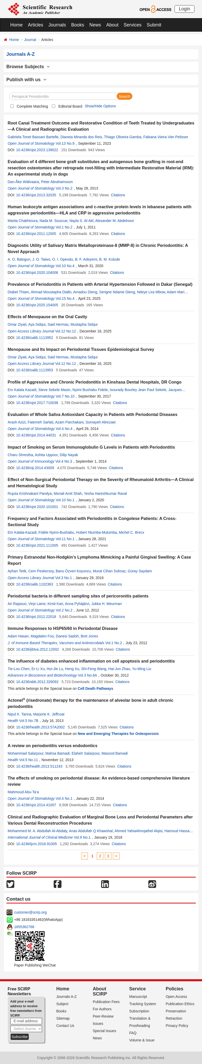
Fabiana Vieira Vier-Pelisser (165, 137)
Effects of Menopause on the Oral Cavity (47, 317)
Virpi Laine (37, 604)
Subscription (139, 1011)
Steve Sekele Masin (54, 390)
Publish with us (26, 79)
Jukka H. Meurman (106, 604)
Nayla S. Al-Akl (81, 221)
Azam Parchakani (69, 422)
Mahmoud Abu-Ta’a (23, 792)
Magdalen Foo (42, 636)
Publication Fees (106, 1002)
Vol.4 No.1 (64, 798)
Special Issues (104, 1031)
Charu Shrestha (20, 455)
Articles (35, 24)
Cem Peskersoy (41, 571)
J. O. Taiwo (41, 259)
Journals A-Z (66, 997)
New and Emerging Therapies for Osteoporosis (118, 734)
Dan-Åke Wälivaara (23, 182)
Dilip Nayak (69, 455)
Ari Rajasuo (17, 604)
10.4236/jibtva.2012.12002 (37, 649)
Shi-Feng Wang (93, 669)
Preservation (176, 1011)
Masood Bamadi (114, 753)
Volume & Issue (141, 1040)
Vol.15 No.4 (65, 298)
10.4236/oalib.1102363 (34, 584)
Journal (30, 40)
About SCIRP (100, 991)
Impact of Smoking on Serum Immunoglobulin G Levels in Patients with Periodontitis (91, 447)
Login (184, 8)
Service (137, 988)
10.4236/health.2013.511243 (39, 766)
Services (133, 24)
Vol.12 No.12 (65, 331)
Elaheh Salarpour (85, 753)
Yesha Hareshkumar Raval (105, 493)
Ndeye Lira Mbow (151, 292)
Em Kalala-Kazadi (22, 532)
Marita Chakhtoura (23, 221)
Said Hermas (57, 324)
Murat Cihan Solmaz (109, 571)
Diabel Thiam (18, 292)
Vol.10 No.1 (65, 500)
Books (77, 24)
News (95, 24)
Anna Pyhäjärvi (77, 604)
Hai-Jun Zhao (119, 669)
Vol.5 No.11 (28, 760)
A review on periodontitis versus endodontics (52, 745)
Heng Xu (72, 669)
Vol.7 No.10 (65, 396)
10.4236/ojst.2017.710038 (37, 403)
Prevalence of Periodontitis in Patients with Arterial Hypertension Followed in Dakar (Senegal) (100, 284)
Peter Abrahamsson (57, 182)
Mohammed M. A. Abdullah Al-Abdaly (37, 831)
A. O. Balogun (19, 259)
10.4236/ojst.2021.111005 (37, 545)
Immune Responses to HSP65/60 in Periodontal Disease (63, 628)
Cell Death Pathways (95, 688)
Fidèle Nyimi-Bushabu (56, 532)
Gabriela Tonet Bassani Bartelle (33, 137)
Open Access (176, 997)
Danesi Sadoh (67, 636)
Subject (62, 1004)
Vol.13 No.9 (65, 143)
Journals (57, 24)
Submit (154, 24)
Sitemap (62, 1018)
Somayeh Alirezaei (101, 422)
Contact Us (65, 1026)
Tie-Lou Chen (19, 669)
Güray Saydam (140, 571)
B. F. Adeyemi (86, 259)
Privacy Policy (177, 1026)
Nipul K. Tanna (19, 714)
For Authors (102, 1009)
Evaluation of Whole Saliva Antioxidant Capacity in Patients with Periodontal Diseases (93, 414)
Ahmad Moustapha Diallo (51, 292)
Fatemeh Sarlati (40, 422)
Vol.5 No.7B (28, 721)
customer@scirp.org (30, 912)
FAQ (132, 1033)
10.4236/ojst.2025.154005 (37, 305)
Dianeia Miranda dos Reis (81, 137)
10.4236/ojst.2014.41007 (36, 805)
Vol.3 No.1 (63, 578)
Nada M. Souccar (53, 221)
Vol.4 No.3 (63, 461)
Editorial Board (70, 106)
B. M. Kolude (109, 259)
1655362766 (24, 927)
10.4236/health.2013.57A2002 (40, 727)
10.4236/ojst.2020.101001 (37, 507)
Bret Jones (89, 636)
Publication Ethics (180, 1004)
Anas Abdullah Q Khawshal (91, 831)
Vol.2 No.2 (64, 610)
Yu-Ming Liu (141, 669)
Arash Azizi (17, 422)
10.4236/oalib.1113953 (34, 370)
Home (16, 24)
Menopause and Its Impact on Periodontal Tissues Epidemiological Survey (81, 349)
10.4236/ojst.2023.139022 (37, 150)
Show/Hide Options (100, 106)
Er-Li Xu (38, 669)
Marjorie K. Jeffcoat (48, 714)
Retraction (174, 1018)
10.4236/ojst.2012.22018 (36, 617)
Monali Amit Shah (68, 493)
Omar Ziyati (17, 324)
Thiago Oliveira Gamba (122, 137)
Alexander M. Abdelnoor (114, 221)
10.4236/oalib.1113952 (34, 338)
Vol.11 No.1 (65, 539)
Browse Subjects (28, 66)
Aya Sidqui (37, 324)
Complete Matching (32, 106)
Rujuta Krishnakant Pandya (30, 493)
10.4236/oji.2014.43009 (35, 468)
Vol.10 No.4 (65, 266)
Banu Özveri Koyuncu (73, 571)
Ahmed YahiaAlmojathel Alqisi (139, 831)
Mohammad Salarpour (26, 753)
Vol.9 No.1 (82, 837)
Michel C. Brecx (131, 532)
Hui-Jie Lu (55, 669)
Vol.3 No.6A (87, 675)
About (112, 24)
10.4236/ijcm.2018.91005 (36, 844)
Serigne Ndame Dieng (117, 292)
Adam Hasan (18, 636)
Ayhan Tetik (17, 571)
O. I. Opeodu (62, 259)
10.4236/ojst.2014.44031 (36, 435)
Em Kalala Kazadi (22, 390)
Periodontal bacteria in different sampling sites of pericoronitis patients (78, 596)
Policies (174, 988)
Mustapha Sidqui (84, 324)
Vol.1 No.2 (64, 227)
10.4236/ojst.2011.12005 (36, 234)
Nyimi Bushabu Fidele (90, 390)
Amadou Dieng (85, 292)
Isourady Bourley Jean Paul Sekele (138, 390)
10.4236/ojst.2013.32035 (36, 195)
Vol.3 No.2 (64, 188)
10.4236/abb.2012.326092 (37, 682)
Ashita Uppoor (46, 455)
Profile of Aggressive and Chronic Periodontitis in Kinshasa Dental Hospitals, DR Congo (95, 382)
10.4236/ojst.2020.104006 (37, 272)
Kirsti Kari (55, 604)
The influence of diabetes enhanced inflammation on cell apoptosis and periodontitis (91, 661)
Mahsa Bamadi (57, 753)
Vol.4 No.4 (64, 429)
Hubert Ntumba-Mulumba (96, 532)
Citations (118, 195)
